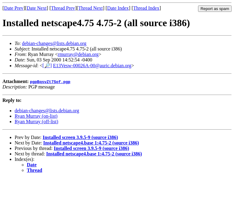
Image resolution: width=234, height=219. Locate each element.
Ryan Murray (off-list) (36, 121)
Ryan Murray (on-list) (36, 116)
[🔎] (47, 65)
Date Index (118, 8)
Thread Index (146, 8)
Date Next (37, 8)
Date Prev (13, 8)
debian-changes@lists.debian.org (54, 43)
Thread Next (90, 8)
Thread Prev (63, 8)
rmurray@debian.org (78, 54)
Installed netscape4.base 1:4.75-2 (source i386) (91, 142)
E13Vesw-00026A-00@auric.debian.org (92, 65)
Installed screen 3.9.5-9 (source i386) (80, 137)
